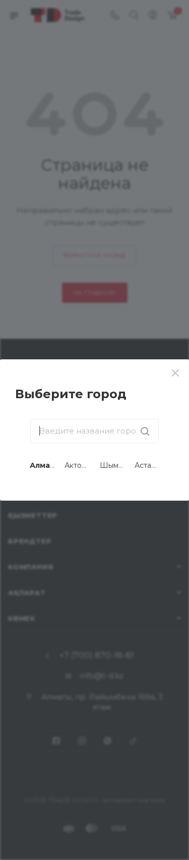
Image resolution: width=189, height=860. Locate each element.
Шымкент (117, 465)
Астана (147, 465)
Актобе (78, 465)
